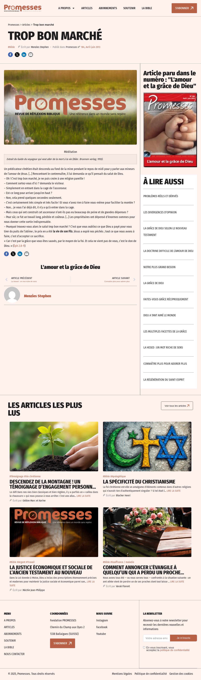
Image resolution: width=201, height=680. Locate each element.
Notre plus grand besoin (159, 267)
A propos (66, 8)
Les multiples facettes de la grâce (165, 331)
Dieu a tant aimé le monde (159, 315)
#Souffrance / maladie (122, 562)
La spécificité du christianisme (139, 482)
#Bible (11, 47)
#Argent (21, 562)
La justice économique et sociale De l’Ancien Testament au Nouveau (51, 570)
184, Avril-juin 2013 (90, 47)
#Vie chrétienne (32, 476)
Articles (86, 8)
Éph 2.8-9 (19, 246)
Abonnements (108, 8)
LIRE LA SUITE (84, 495)
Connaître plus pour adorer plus (165, 363)
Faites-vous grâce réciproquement (165, 299)
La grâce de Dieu (153, 283)
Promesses (13, 24)
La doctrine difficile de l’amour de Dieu (168, 251)
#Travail (30, 562)
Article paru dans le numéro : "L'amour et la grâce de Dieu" (169, 79)
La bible (147, 8)
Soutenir (129, 8)
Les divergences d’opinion (160, 212)
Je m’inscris (183, 638)
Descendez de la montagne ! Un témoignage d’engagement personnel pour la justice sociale (53, 487)
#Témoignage (16, 476)
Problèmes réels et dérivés (160, 196)
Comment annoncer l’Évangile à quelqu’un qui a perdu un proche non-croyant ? (141, 572)
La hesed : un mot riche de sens (163, 347)
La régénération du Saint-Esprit (163, 379)
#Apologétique (118, 476)
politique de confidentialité (174, 650)
